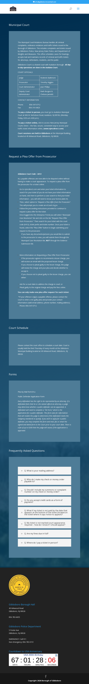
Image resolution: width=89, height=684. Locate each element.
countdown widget (33, 660)
